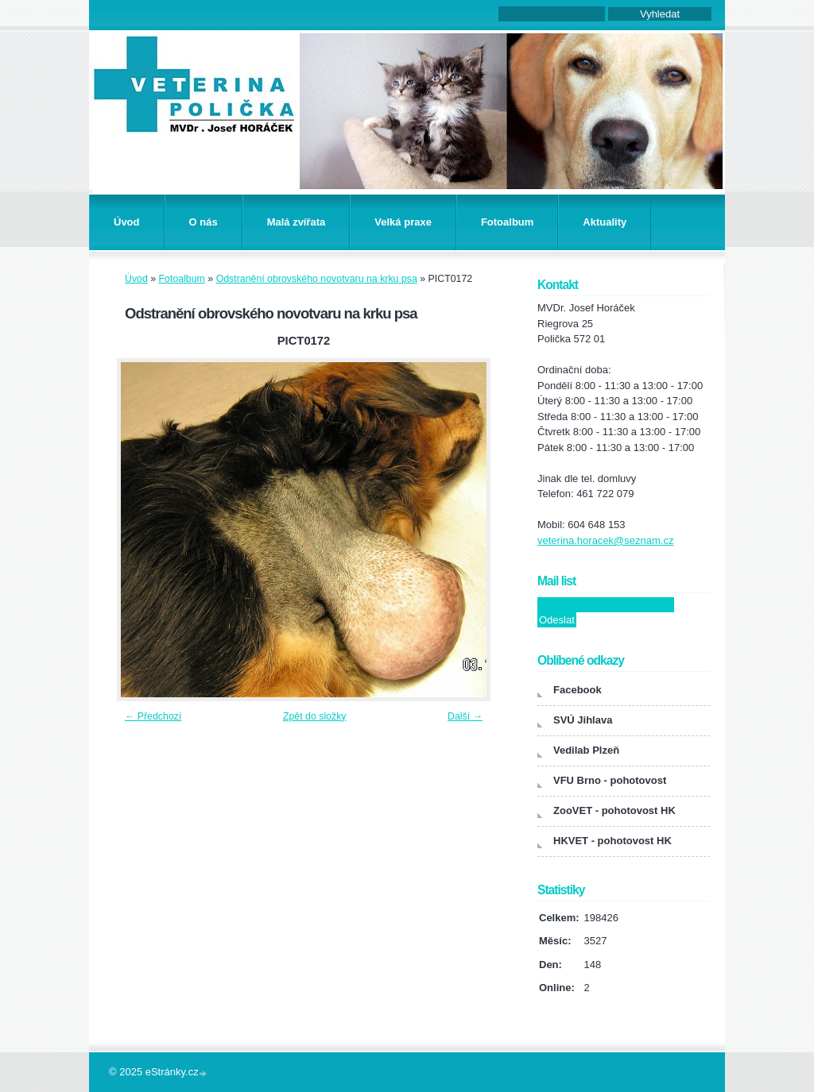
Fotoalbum (507, 222)
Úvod (127, 222)
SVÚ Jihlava (582, 720)
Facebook (577, 690)
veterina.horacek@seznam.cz (605, 540)
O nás (203, 222)
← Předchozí (153, 716)
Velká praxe (403, 222)
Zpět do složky (315, 716)
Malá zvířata (296, 222)
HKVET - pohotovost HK (612, 841)
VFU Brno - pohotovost (609, 780)
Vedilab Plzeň (586, 750)
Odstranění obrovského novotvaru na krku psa (316, 278)
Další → (465, 716)
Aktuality (604, 222)
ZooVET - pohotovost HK (614, 810)
